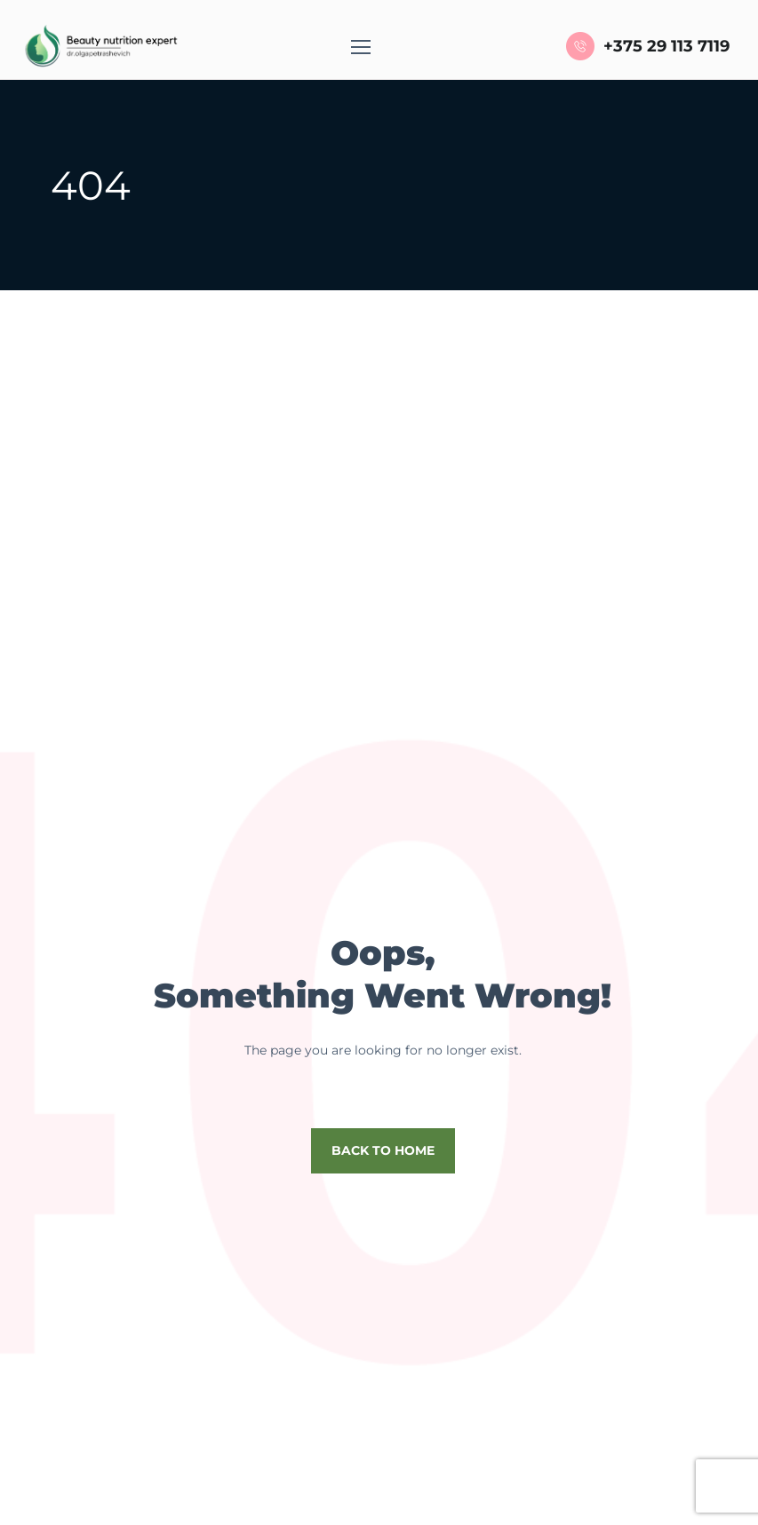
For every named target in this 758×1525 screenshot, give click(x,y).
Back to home (383, 1150)
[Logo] (99, 46)
